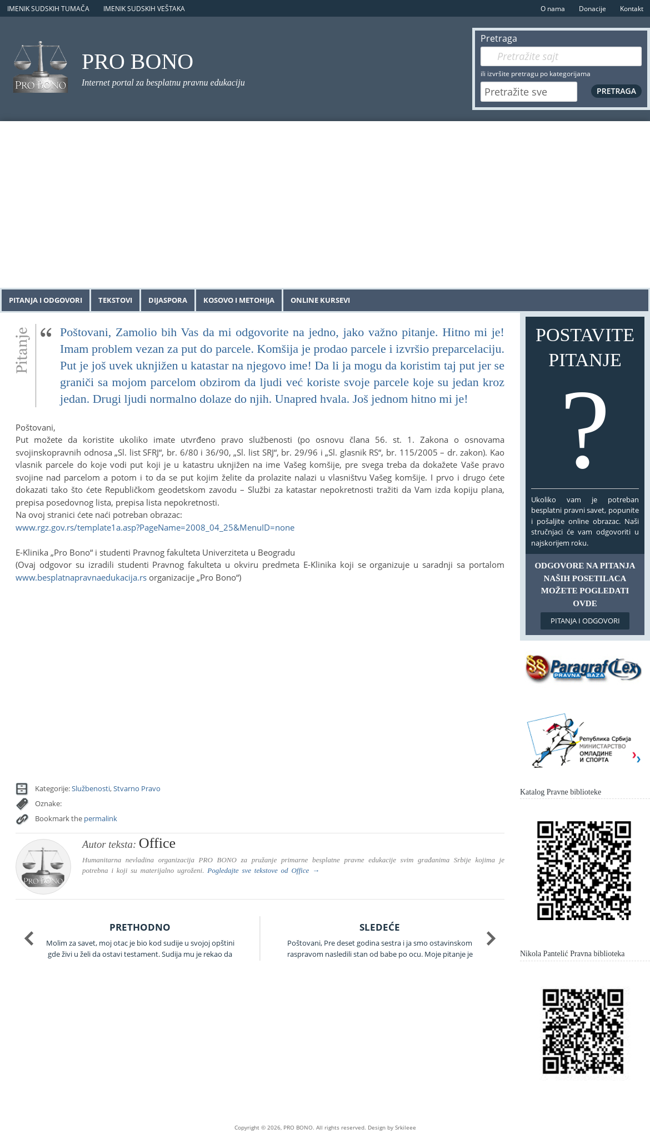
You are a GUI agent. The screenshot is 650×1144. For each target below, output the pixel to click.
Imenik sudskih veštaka (144, 8)
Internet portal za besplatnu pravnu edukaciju (163, 82)
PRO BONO (137, 61)
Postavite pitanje (585, 405)
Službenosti (91, 788)
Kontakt (631, 8)
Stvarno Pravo (137, 788)
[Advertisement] (325, 204)
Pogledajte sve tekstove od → (263, 870)
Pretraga (499, 38)
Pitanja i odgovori (45, 300)
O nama (553, 8)
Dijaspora (167, 300)
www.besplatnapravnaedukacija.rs (81, 577)
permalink (100, 818)
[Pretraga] (561, 56)
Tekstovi (115, 300)
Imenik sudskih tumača (48, 8)
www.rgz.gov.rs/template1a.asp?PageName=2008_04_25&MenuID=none (155, 527)
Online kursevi (320, 300)
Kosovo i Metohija (238, 300)
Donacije (592, 8)
